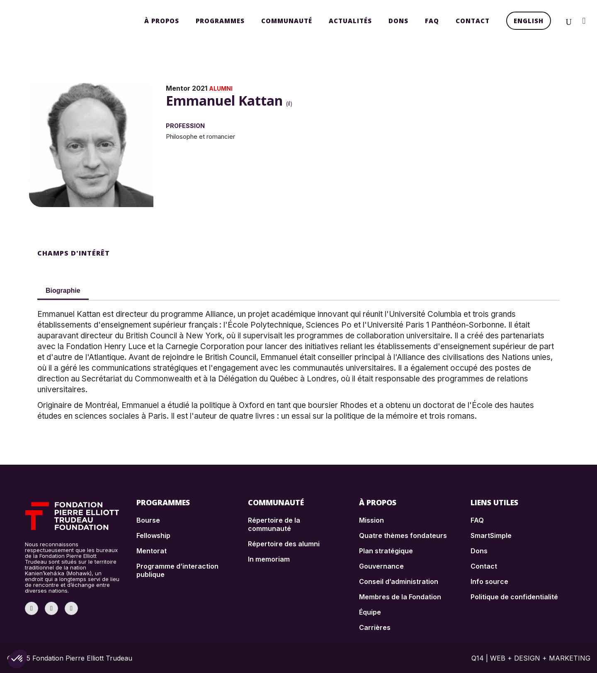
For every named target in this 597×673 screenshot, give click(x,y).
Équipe (370, 612)
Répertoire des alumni (284, 544)
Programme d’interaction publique (177, 570)
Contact (484, 566)
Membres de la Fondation (400, 597)
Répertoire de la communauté (274, 524)
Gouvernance (381, 566)
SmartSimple (491, 535)
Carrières (375, 627)
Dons (479, 551)
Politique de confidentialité (514, 597)
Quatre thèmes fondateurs (403, 535)
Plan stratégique (386, 551)
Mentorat (151, 551)
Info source (489, 581)
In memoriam (269, 559)
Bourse (148, 520)
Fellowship (153, 535)
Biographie (63, 290)
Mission (371, 520)
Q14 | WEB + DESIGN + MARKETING (530, 658)
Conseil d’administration (398, 581)
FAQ (477, 520)
